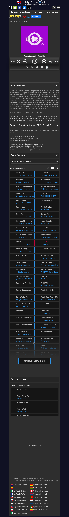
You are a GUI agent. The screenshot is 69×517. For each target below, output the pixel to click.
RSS (56, 480)
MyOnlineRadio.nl (38, 493)
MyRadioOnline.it (19, 490)
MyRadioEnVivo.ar (19, 503)
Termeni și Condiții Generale (44, 480)
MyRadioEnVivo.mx (39, 506)
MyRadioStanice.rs (39, 503)
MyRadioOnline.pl (19, 509)
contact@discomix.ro (22, 140)
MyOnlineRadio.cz (19, 500)
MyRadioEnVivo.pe (39, 490)
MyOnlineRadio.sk (19, 506)
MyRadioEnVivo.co (39, 509)
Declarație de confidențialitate (25, 480)
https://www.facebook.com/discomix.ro (30, 144)
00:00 (13, 61)
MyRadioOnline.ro (34, 444)
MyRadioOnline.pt (38, 496)
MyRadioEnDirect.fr (20, 493)
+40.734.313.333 (33, 138)
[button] (18, 61)
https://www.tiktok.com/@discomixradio (28, 150)
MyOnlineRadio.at (38, 500)
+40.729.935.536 (21, 138)
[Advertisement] (34, 76)
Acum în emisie (17, 406)
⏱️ (47, 67)
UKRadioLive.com (19, 484)
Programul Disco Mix (20, 413)
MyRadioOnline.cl (19, 496)
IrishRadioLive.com (19, 512)
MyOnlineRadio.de (38, 484)
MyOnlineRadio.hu (38, 487)
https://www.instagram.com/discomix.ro (30, 146)
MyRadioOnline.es (19, 487)
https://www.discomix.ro (26, 136)
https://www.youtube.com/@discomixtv (29, 148)
